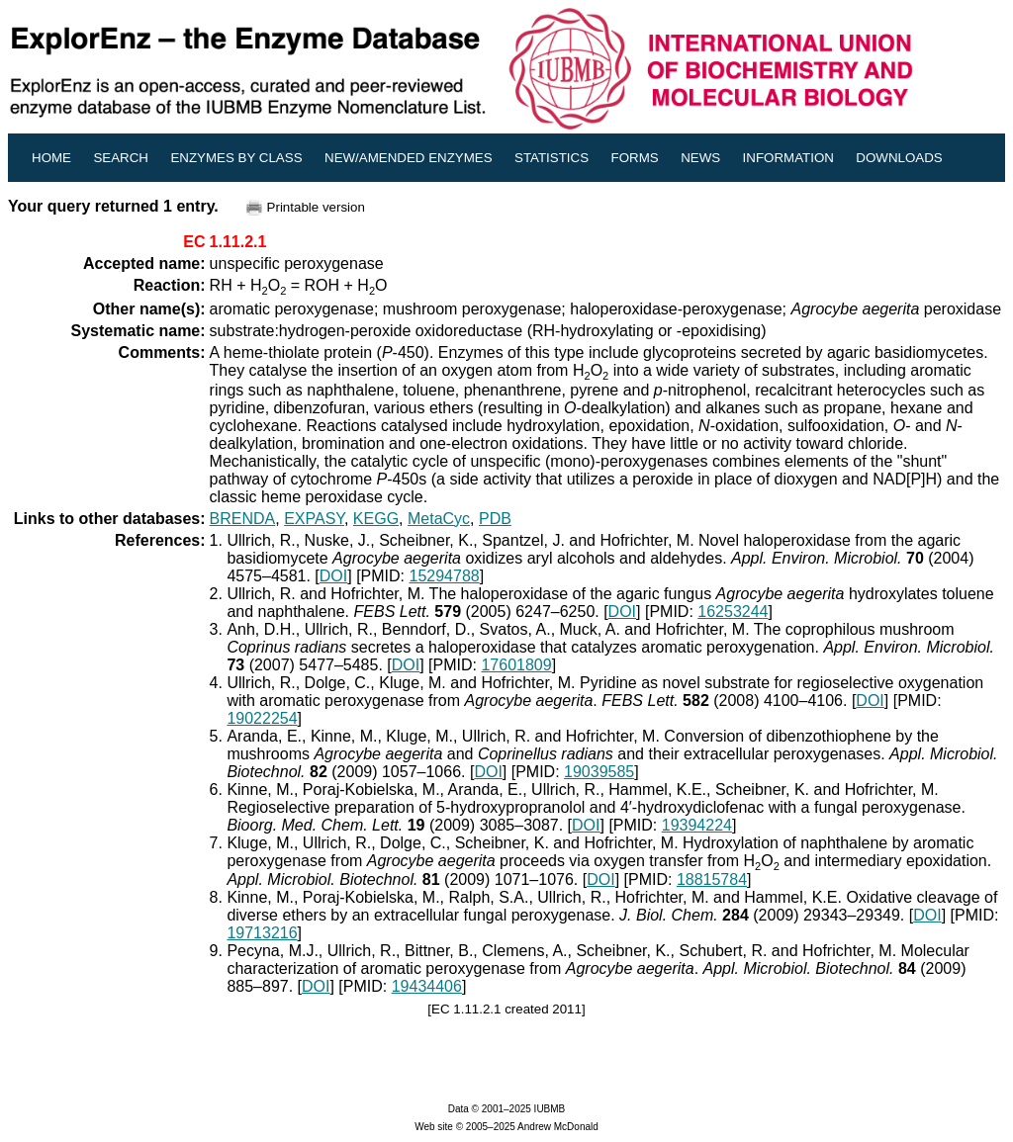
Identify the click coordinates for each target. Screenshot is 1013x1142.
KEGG (376, 518)
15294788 (445, 576)
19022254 (262, 718)
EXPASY (314, 518)
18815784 (712, 879)
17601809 (516, 665)
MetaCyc (439, 518)
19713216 (262, 932)
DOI (333, 576)
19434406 (427, 986)
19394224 (697, 825)
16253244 (732, 611)
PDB (495, 518)
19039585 (599, 771)
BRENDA (243, 518)
